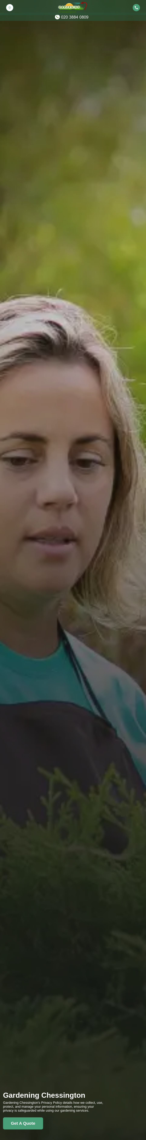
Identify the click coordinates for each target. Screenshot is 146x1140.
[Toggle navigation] (9, 7)
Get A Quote (23, 1123)
